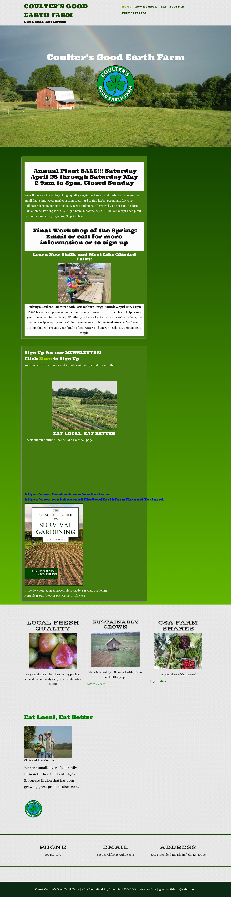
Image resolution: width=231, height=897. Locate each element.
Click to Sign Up (52, 358)
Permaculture (134, 13)
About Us (176, 6)
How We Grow (145, 6)
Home (126, 6)
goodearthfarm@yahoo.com (177, 889)
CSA (163, 6)
